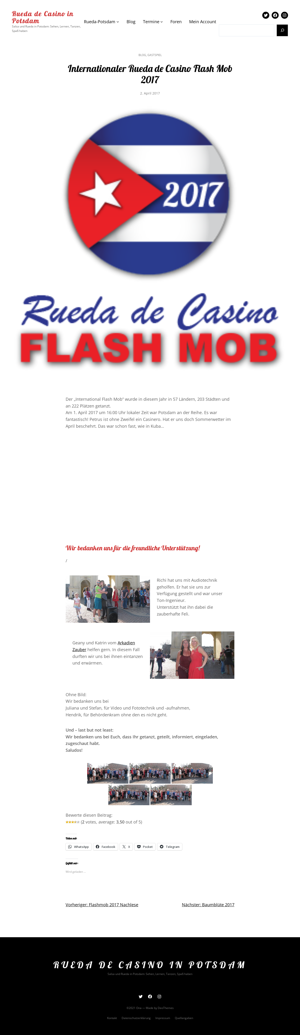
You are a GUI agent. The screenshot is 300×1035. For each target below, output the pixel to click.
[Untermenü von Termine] (161, 21)
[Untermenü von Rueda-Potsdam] (117, 21)
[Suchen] (282, 30)
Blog (142, 55)
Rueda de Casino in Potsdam (43, 17)
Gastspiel (154, 55)
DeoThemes (166, 1008)
